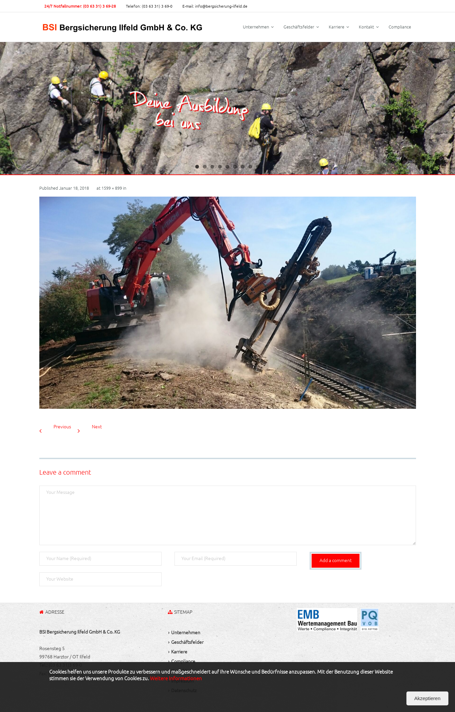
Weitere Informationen (176, 678)
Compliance (183, 661)
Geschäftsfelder (187, 642)
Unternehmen (185, 632)
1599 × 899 (111, 188)
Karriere (179, 651)
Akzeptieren (427, 698)
